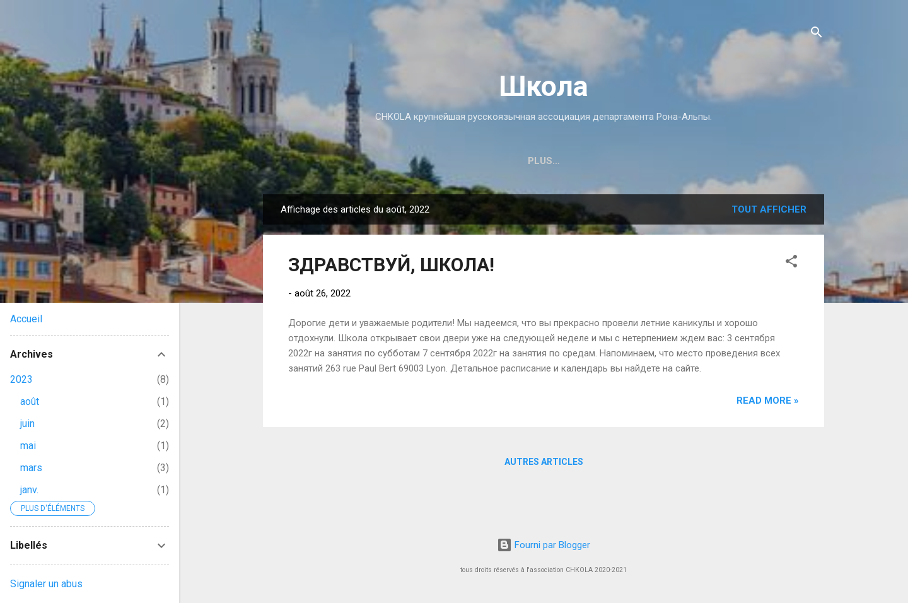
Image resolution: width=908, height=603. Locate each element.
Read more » (767, 400)
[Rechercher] (816, 34)
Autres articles (543, 462)
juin (27, 424)
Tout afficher (768, 209)
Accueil (26, 319)
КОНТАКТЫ (354, 161)
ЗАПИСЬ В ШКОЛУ (446, 161)
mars (31, 468)
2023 (21, 379)
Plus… (744, 161)
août (29, 401)
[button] (791, 263)
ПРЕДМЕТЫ (678, 161)
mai (28, 446)
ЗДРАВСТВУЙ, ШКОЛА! (391, 265)
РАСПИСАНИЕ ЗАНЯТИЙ (569, 161)
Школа (543, 86)
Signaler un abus (46, 584)
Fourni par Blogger (543, 545)
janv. (29, 490)
